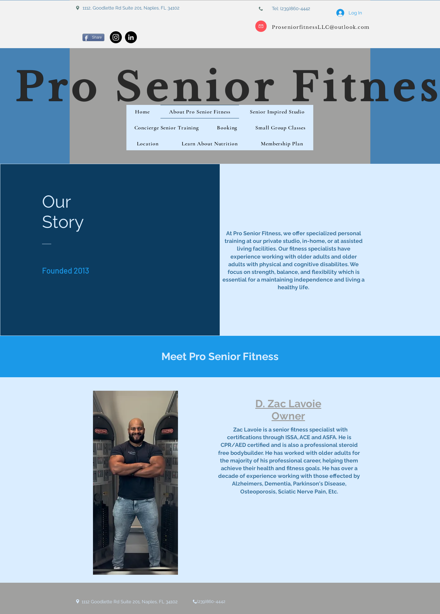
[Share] (93, 37)
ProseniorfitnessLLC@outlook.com (321, 27)
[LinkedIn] (131, 37)
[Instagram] (116, 37)
